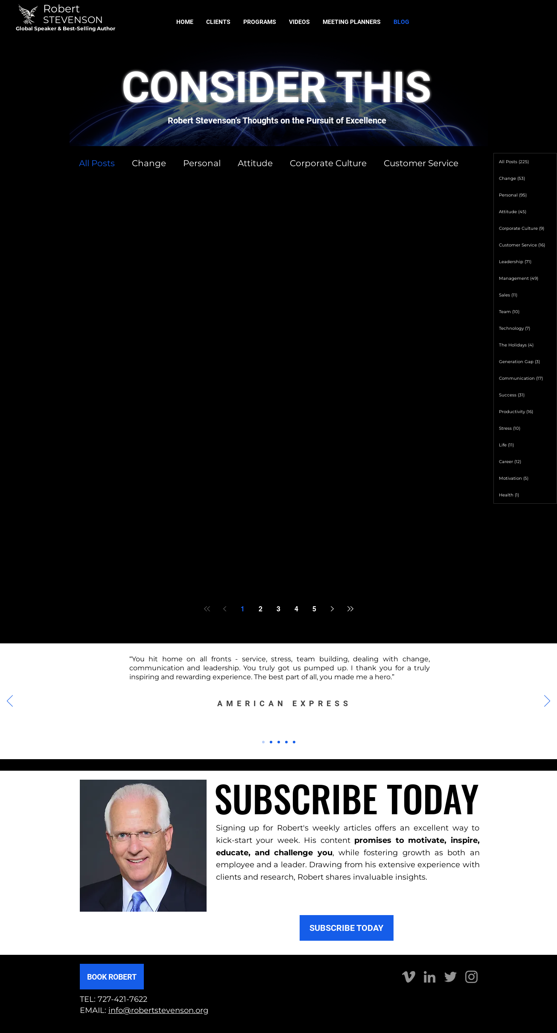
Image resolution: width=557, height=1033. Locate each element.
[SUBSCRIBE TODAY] (347, 928)
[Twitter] (450, 976)
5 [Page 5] (314, 609)
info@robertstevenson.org (158, 1010)
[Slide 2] (271, 742)
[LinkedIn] (429, 976)
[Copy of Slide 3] (286, 742)
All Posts (97, 163)
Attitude (255, 163)
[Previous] (10, 701)
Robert (61, 8)
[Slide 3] (278, 742)
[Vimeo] (408, 976)
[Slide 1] (263, 742)
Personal (202, 163)
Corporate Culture (328, 163)
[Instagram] (471, 976)
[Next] (547, 701)
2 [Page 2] (260, 609)
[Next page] (332, 608)
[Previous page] (225, 608)
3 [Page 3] (278, 609)
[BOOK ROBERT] (112, 976)
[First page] (207, 608)
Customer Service (421, 163)
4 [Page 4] (296, 609)
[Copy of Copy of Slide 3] (294, 742)
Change (149, 163)
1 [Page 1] (243, 609)
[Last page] (350, 608)
